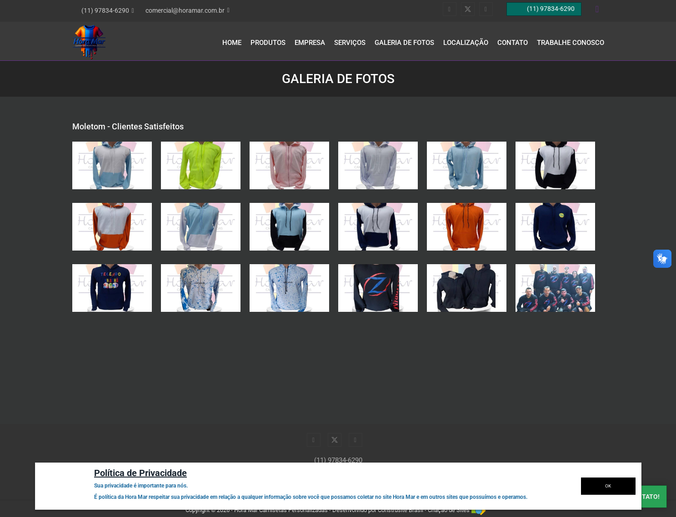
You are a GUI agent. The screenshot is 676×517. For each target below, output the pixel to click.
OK (608, 485)
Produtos (267, 43)
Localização (465, 43)
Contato (512, 43)
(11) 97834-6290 (338, 460)
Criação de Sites (449, 510)
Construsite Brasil (400, 510)
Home (231, 43)
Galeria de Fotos (404, 43)
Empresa (310, 43)
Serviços (350, 43)
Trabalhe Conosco (570, 43)
